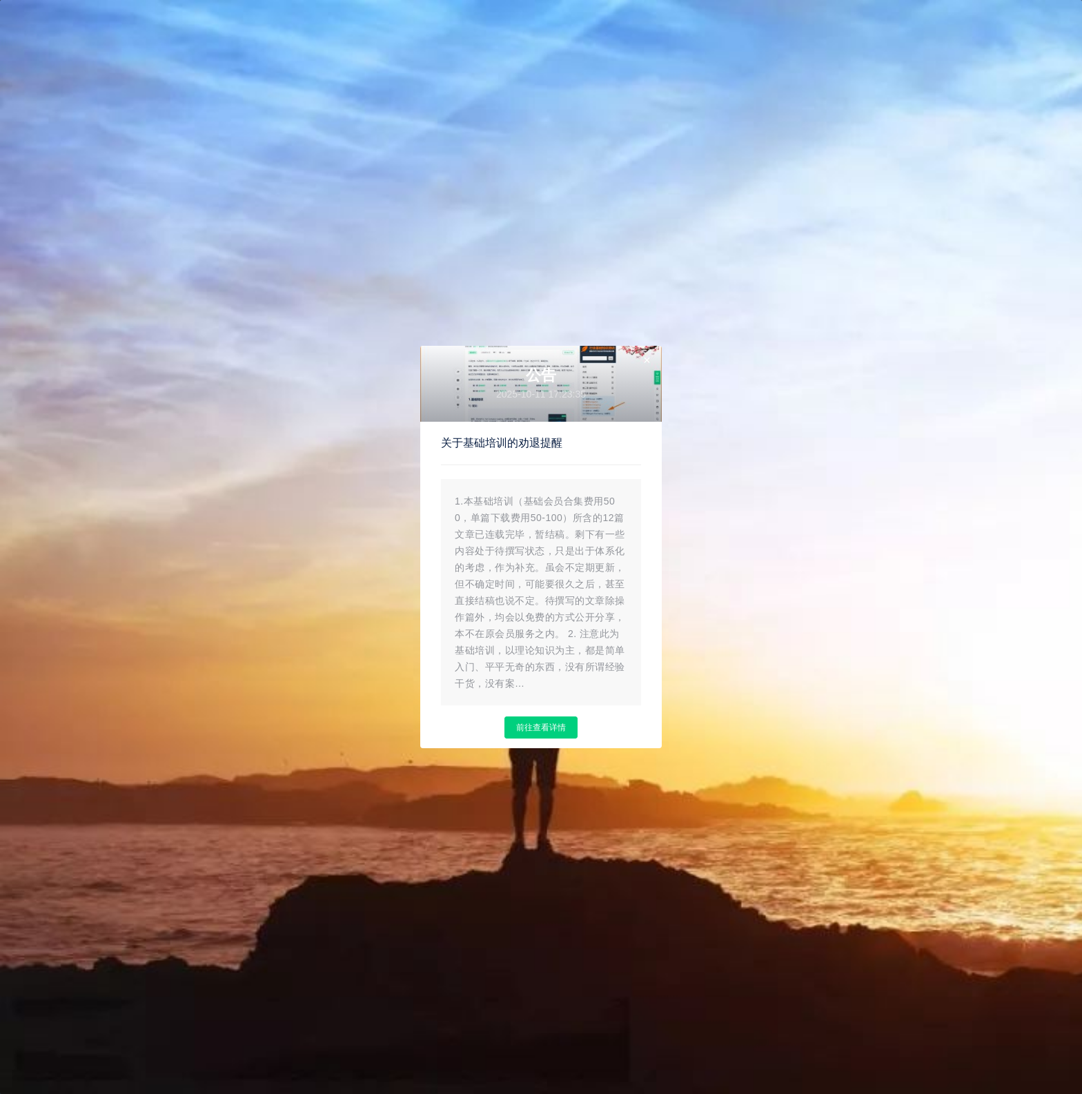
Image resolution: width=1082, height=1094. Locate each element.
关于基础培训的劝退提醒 (501, 443)
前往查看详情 (541, 727)
